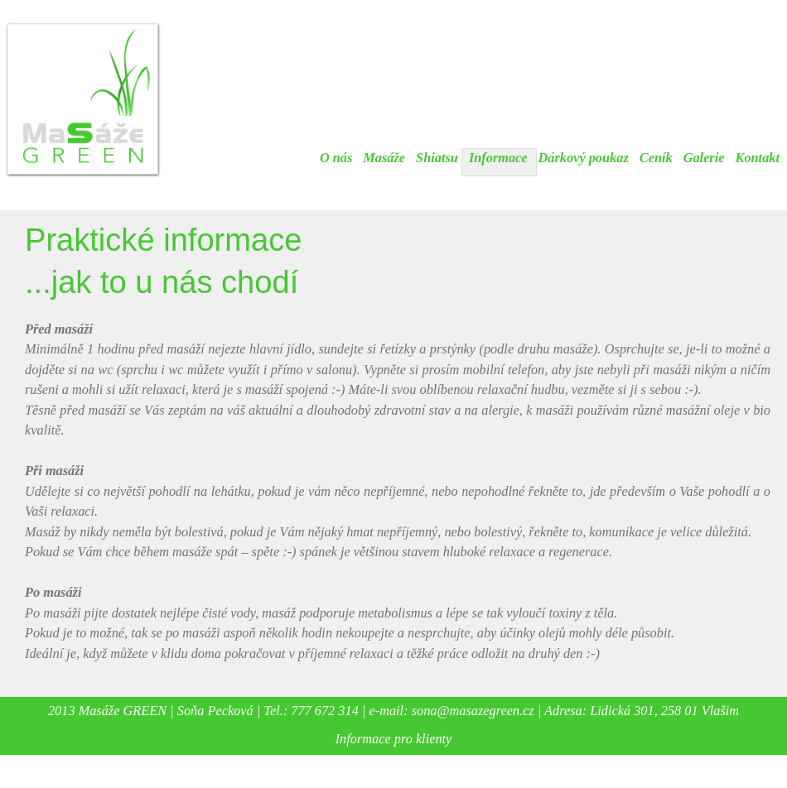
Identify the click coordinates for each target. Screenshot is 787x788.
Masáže (384, 158)
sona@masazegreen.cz (473, 710)
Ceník (656, 158)
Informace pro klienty (394, 739)
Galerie (704, 158)
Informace (498, 158)
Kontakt (758, 158)
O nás (336, 158)
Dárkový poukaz (583, 158)
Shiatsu (437, 158)
